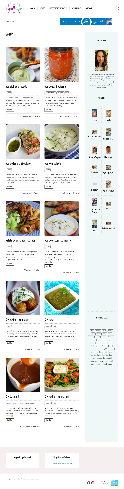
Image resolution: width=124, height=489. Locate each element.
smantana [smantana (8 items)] (99, 358)
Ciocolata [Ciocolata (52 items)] (93, 340)
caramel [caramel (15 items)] (97, 337)
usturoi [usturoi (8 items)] (92, 364)
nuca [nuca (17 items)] (92, 352)
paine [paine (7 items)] (110, 352)
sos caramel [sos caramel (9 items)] (107, 358)
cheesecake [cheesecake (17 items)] (111, 337)
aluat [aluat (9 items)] (92, 330)
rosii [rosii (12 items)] (93, 358)
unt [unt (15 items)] (110, 361)
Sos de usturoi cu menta (58, 240)
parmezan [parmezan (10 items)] (93, 355)
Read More (10, 110)
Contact (88, 8)
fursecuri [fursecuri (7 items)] (104, 346)
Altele (95, 121)
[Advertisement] (101, 275)
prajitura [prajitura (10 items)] (105, 355)
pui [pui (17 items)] (111, 355)
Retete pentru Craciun (58, 8)
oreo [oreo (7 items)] (96, 352)
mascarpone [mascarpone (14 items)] (92, 349)
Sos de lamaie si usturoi (18, 163)
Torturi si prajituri (30, 403)
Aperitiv (48, 326)
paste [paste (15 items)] (99, 355)
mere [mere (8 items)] (99, 349)
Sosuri (9, 92)
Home (7, 22)
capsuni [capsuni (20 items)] (91, 337)
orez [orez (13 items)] (101, 352)
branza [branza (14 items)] (99, 334)
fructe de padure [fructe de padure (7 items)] (95, 346)
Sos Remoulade (53, 163)
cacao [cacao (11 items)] (104, 334)
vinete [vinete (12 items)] (98, 364)
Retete (42, 8)
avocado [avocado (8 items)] (98, 330)
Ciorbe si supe (108, 139)
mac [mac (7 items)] (110, 346)
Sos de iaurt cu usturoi (57, 397)
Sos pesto (50, 320)
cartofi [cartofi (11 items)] (103, 337)
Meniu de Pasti (108, 173)
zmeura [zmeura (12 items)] (110, 364)
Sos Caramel (12, 397)
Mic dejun (94, 190)
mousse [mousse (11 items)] (112, 349)
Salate (108, 209)
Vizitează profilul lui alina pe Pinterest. (62, 463)
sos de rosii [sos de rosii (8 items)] (94, 361)
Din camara (60, 92)
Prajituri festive (108, 191)
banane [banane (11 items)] (110, 330)
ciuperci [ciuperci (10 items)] (110, 340)
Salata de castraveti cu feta (20, 240)
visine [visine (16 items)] (104, 364)
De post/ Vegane (50, 92)
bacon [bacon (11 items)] (104, 330)
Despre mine (76, 8)
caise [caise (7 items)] (109, 334)
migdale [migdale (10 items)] (105, 349)
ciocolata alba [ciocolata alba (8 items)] (101, 340)
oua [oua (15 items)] (106, 352)
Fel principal (94, 172)
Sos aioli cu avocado (16, 86)
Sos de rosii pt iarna (55, 86)
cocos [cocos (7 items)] (93, 343)
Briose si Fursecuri (94, 137)
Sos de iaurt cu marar (17, 320)
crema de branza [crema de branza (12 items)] (101, 343)
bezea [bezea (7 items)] (93, 334)
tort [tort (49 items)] (106, 361)
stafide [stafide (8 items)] (101, 361)
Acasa (32, 8)
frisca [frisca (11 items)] (109, 343)
